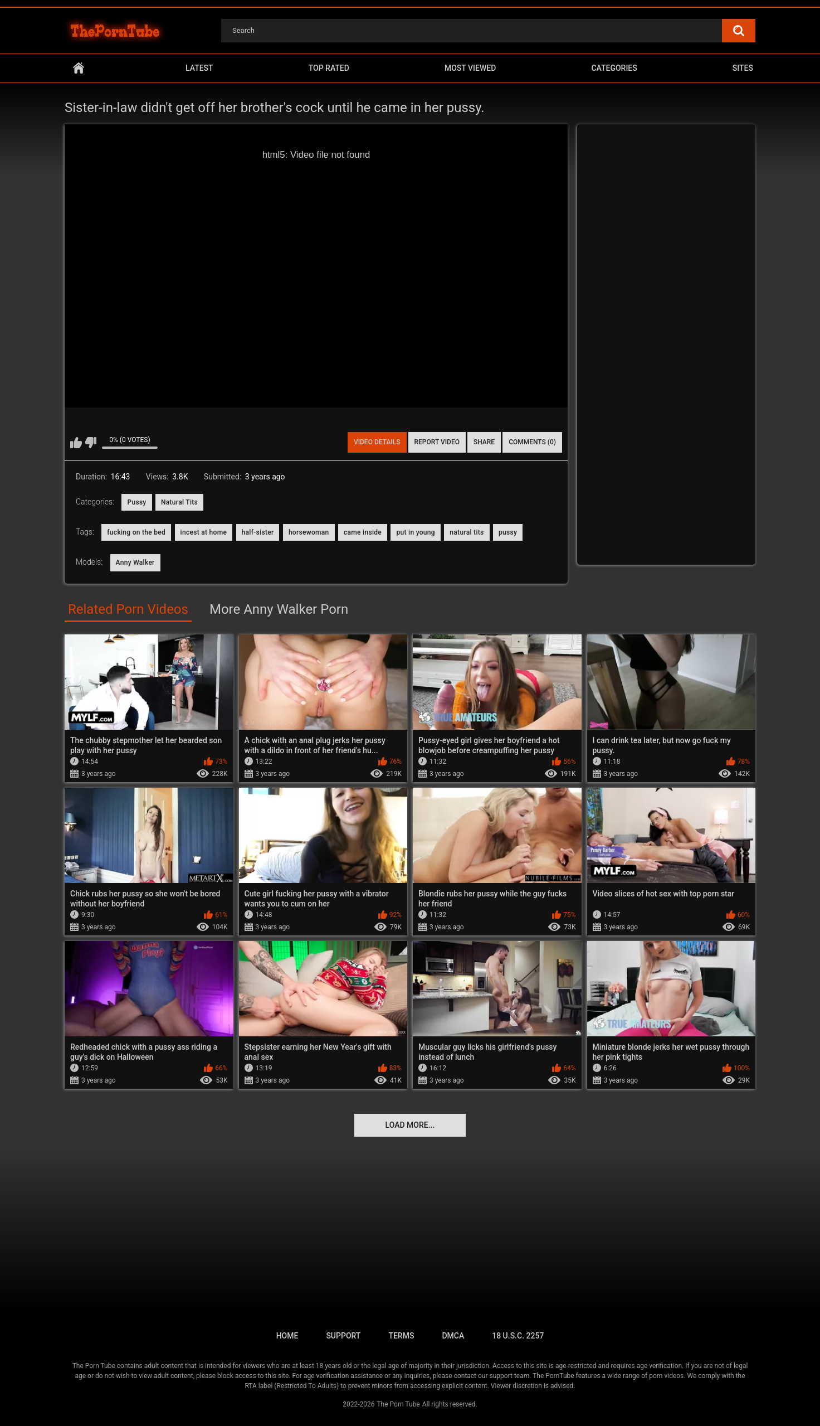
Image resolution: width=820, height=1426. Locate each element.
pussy (508, 532)
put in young (415, 532)
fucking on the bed (136, 532)
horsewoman (309, 532)
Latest (199, 68)
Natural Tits (179, 502)
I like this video (76, 442)
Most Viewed (470, 68)
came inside (363, 532)
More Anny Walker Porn (278, 609)
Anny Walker (135, 562)
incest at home (203, 532)
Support (343, 1335)
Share (484, 442)
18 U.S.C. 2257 (518, 1335)
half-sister (258, 532)
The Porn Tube (398, 1404)
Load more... (410, 1125)
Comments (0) (532, 442)
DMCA (453, 1335)
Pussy (136, 502)
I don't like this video (90, 442)
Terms (401, 1335)
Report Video (437, 442)
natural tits (467, 532)
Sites (743, 68)
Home (78, 68)
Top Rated (329, 68)
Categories (614, 68)
